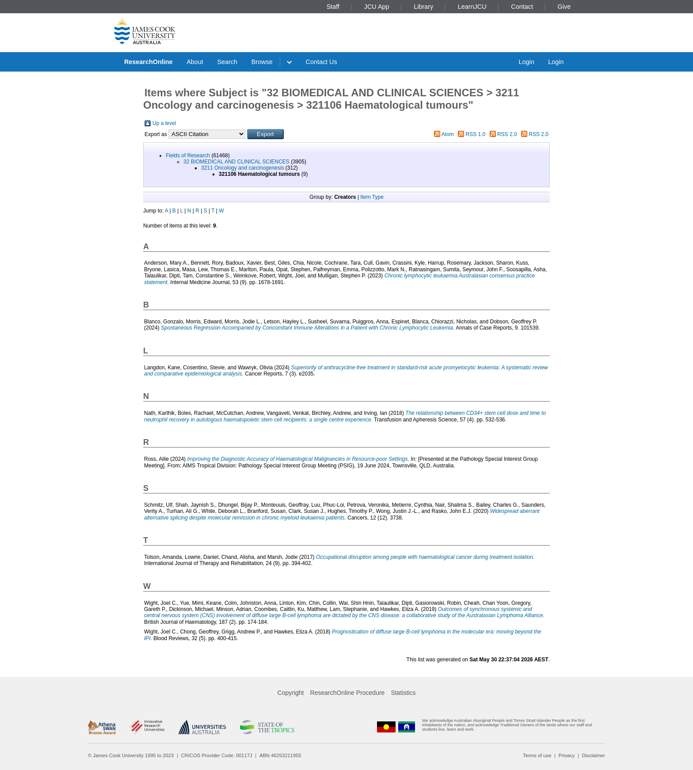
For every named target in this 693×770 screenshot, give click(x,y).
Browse (262, 61)
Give (564, 6)
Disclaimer (593, 755)
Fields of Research (188, 155)
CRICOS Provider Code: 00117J (216, 755)
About (195, 61)
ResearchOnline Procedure (347, 692)
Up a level (164, 123)
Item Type (371, 197)
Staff (333, 6)
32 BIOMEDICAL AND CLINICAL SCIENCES (236, 162)
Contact (522, 6)
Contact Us (321, 61)
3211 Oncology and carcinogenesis (242, 168)
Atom (448, 134)
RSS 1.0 (476, 134)
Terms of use (537, 755)
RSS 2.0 (507, 134)
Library (423, 6)
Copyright (291, 692)
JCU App (376, 6)
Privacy (567, 755)
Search (227, 61)
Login (526, 61)
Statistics (403, 692)
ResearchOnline (148, 61)
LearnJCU (472, 6)
